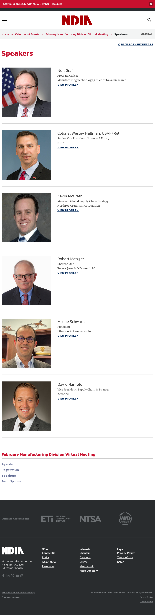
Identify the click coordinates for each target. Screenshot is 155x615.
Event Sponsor (12, 481)
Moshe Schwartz (71, 321)
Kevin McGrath (70, 196)
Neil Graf (65, 70)
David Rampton (71, 384)
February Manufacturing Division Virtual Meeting (76, 34)
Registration (10, 469)
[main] (77, 269)
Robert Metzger (70, 259)
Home (5, 34)
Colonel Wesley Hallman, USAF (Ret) (89, 133)
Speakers (121, 34)
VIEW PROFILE (66, 85)
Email (147, 34)
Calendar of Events (27, 34)
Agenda (7, 464)
